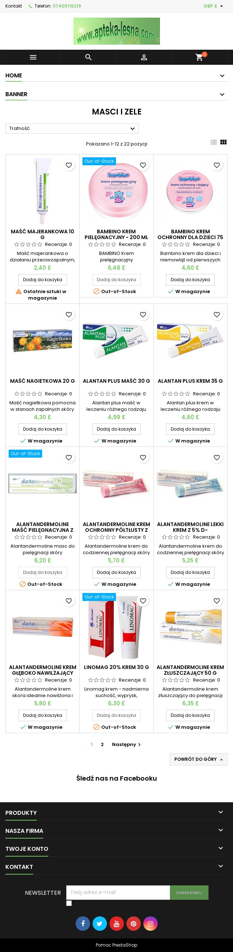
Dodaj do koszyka (42, 280)
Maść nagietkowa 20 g (42, 381)
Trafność (73, 129)
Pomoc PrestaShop (116, 945)
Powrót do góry (199, 759)
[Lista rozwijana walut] (214, 6)
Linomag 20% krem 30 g (116, 667)
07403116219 (67, 6)
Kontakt (13, 6)
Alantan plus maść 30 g (116, 381)
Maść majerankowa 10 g (42, 234)
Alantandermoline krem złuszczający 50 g (190, 670)
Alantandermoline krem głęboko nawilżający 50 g (42, 673)
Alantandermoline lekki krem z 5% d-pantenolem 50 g (190, 530)
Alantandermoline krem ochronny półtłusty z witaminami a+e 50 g (116, 530)
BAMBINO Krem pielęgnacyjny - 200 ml (116, 234)
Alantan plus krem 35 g (190, 381)
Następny (127, 744)
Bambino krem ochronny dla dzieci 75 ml (190, 237)
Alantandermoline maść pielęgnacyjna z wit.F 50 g (42, 530)
